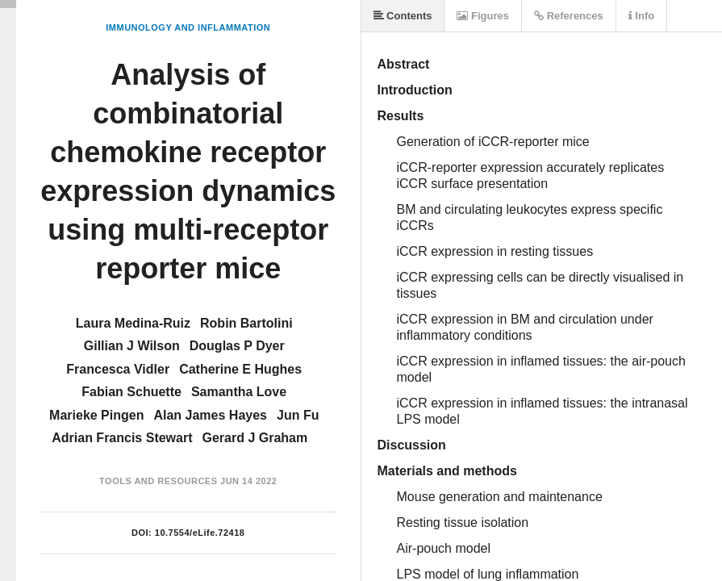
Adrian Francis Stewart (122, 438)
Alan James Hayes (210, 415)
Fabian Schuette (131, 392)
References (568, 16)
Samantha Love (238, 392)
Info (641, 16)
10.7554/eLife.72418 (200, 532)
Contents (403, 16)
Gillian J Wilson (132, 346)
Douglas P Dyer (237, 346)
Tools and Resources (158, 481)
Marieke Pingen (96, 415)
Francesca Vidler (117, 369)
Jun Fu (298, 415)
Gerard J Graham (255, 438)
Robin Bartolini (246, 323)
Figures (483, 16)
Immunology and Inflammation (188, 27)
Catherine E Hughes (240, 369)
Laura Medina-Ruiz (133, 323)
